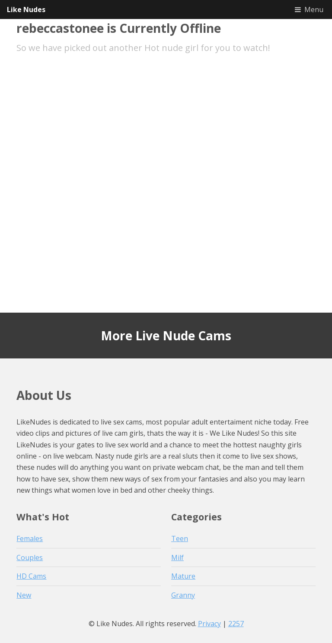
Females (29, 538)
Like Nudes (26, 9)
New (23, 595)
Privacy (209, 623)
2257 (236, 623)
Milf (177, 557)
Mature (183, 576)
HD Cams (31, 576)
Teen (179, 538)
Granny (183, 595)
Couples (29, 557)
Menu (313, 9)
